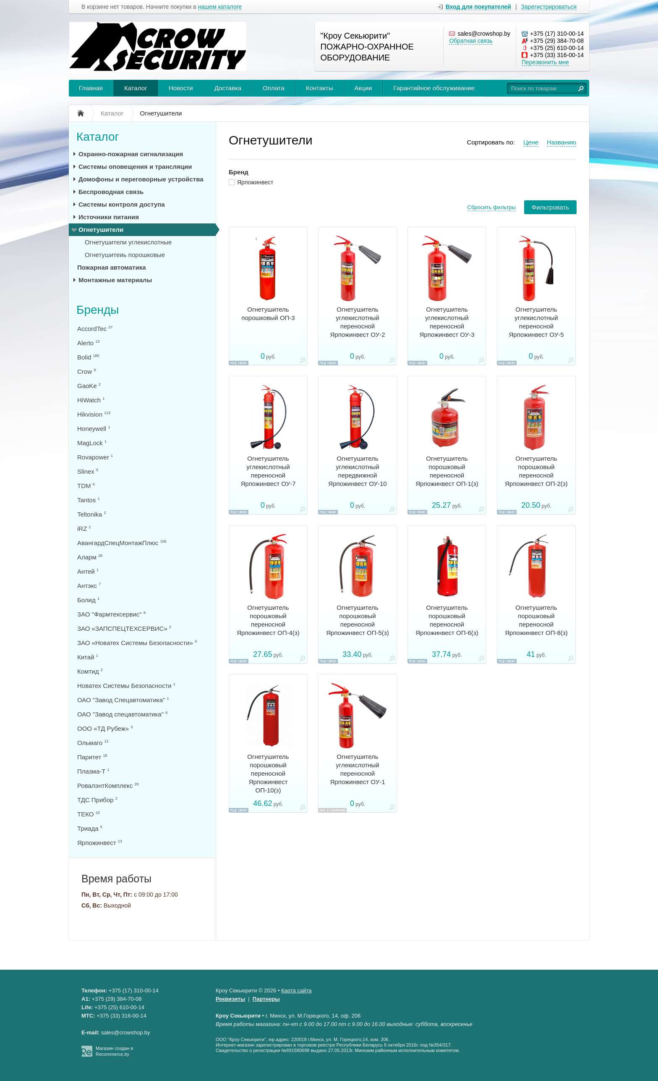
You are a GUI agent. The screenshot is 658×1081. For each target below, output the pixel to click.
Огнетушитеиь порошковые (125, 254)
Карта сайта (296, 990)
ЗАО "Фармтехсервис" (111, 614)
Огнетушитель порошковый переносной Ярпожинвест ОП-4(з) (268, 620)
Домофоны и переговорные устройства (141, 179)
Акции (363, 88)
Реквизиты (230, 999)
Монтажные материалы (115, 279)
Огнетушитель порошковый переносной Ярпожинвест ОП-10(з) (268, 773)
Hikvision (93, 414)
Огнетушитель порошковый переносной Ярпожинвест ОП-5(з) (357, 620)
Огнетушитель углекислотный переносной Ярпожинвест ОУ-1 (357, 769)
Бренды (97, 309)
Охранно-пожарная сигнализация (130, 153)
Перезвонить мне (545, 62)
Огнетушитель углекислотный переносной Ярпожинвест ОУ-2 (357, 322)
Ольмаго (92, 742)
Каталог (135, 88)
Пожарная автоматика (111, 267)
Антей (88, 571)
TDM (86, 485)
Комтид (90, 671)
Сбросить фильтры (491, 207)
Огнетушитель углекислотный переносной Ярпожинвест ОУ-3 (446, 322)
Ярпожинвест (255, 182)
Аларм (89, 557)
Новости (181, 88)
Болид (88, 599)
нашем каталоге (220, 7)
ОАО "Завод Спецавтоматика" (123, 699)
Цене (530, 142)
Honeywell (93, 428)
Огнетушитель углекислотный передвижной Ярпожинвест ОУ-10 (357, 471)
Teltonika (91, 514)
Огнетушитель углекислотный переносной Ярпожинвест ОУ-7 (267, 471)
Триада (89, 828)
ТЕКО (88, 814)
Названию (561, 142)
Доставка (227, 88)
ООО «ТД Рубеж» (105, 728)
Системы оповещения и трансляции (135, 166)
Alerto (88, 342)
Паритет (92, 757)
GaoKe (89, 385)
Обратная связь (470, 40)
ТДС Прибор (97, 799)
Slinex (87, 471)
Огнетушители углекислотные (128, 242)
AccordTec (94, 328)
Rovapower (95, 457)
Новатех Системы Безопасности (126, 685)
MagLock (92, 442)
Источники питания (108, 216)
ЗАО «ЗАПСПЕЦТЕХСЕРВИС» (124, 628)
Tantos (88, 500)
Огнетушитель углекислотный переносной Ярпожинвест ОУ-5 (536, 322)
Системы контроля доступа (121, 204)
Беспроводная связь (111, 191)
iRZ (84, 528)
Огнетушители (100, 229)
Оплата (274, 88)
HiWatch (90, 400)
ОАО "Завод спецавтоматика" (122, 714)
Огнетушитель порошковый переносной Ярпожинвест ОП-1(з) (446, 471)
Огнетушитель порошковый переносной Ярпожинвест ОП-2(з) (536, 471)
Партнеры (266, 999)
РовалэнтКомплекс (107, 785)
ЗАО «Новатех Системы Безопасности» (137, 642)
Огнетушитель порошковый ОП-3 (268, 313)
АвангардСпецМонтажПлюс (121, 542)
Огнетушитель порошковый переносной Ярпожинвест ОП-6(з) (446, 620)
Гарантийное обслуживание (434, 88)
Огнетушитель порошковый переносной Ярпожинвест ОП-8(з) (536, 620)
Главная (91, 88)
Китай (87, 657)
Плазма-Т (93, 771)
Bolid (88, 357)
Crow (86, 371)
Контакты (319, 88)
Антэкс (89, 585)
